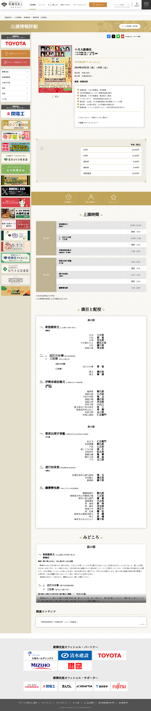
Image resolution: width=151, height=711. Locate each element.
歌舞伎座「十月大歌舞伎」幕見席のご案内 (95, 91)
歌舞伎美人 (8, 12)
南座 (3, 83)
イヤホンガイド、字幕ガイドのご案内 (92, 112)
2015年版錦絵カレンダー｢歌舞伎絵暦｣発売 (96, 88)
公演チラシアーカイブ (18, 48)
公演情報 (32, 5)
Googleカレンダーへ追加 (132, 31)
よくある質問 (89, 703)
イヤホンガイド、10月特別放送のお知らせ (95, 94)
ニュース (41, 5)
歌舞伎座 (27, 12)
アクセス (57, 145)
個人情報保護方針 (105, 703)
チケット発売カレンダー (17, 57)
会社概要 (122, 703)
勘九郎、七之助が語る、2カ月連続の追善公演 (97, 99)
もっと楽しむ (53, 5)
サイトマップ (47, 703)
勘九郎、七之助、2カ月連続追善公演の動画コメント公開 (101, 97)
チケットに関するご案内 (28, 703)
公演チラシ (100, 5)
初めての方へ (66, 5)
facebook (109, 31)
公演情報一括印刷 (131, 21)
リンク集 (76, 703)
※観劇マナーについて (87, 118)
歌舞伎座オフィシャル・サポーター (15, 102)
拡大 (55, 91)
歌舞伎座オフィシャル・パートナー (15, 32)
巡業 (3, 88)
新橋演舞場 (6, 72)
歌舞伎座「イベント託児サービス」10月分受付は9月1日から (102, 102)
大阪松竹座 (6, 77)
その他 (4, 94)
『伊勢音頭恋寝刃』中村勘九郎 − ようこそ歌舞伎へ (59, 617)
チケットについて (79, 5)
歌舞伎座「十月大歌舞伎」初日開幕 (93, 85)
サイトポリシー (62, 703)
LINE (118, 31)
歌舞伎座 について (57, 153)
